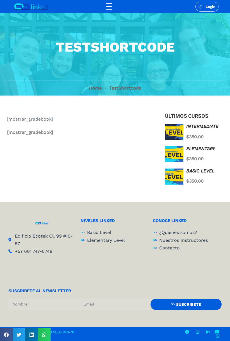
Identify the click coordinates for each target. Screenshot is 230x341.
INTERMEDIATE (202, 126)
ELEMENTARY (200, 148)
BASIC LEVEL (200, 171)
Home (95, 88)
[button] (6, 334)
